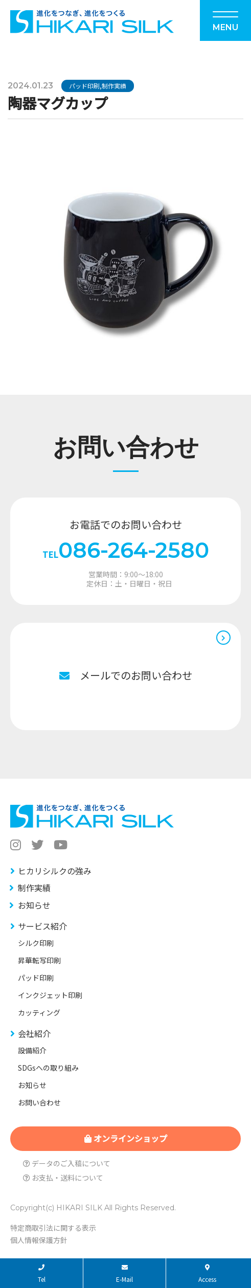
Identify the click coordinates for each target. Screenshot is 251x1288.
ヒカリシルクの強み (55, 871)
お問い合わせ (39, 1102)
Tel (41, 1273)
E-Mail (124, 1273)
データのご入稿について (66, 1163)
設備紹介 (32, 1050)
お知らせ (34, 905)
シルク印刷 (36, 943)
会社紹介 (34, 1033)
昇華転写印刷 (39, 960)
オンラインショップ (125, 1138)
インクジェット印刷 (50, 995)
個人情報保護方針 (38, 1240)
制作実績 (114, 85)
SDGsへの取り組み (48, 1068)
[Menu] (225, 20)
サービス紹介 (42, 926)
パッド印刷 (84, 85)
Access (207, 1273)
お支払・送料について (63, 1177)
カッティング (39, 1012)
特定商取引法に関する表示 (53, 1228)
